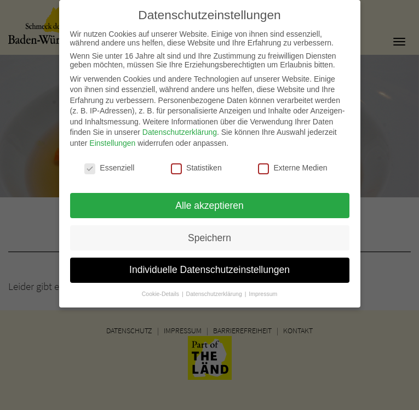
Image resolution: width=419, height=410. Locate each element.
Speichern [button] (209, 232)
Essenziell (109, 162)
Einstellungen (112, 138)
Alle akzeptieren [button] (209, 200)
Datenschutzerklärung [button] (215, 289)
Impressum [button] (263, 289)
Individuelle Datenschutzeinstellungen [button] (209, 264)
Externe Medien (292, 162)
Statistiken (196, 162)
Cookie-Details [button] (161, 289)
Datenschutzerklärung (179, 127)
